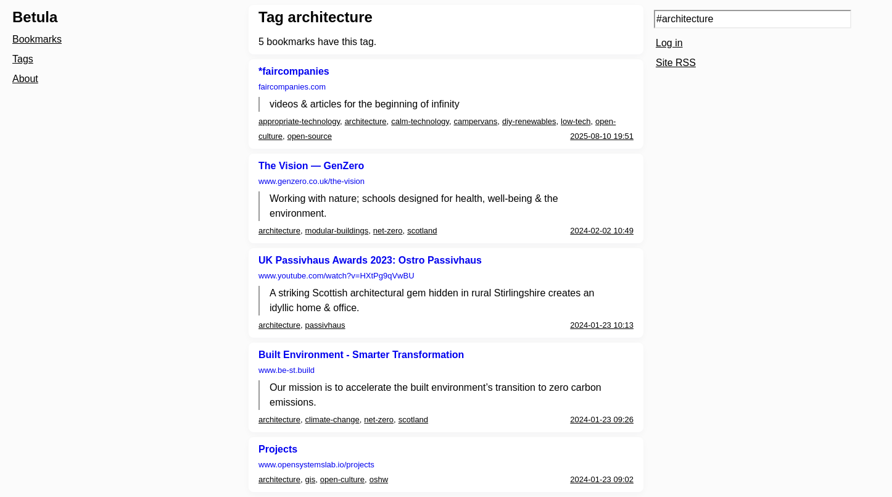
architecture (366, 121)
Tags (22, 59)
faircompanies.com (292, 86)
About (25, 78)
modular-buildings (337, 230)
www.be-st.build (286, 370)
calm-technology (420, 121)
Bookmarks (37, 39)
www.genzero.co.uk (311, 181)
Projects (277, 449)
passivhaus (325, 325)
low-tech (575, 121)
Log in (669, 43)
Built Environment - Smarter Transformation (361, 354)
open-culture (342, 479)
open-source (309, 136)
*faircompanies (293, 71)
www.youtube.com (336, 275)
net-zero (388, 230)
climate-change (332, 419)
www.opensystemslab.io (316, 464)
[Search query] (752, 19)
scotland (422, 230)
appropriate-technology (299, 121)
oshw (379, 479)
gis (310, 479)
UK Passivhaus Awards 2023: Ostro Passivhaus (370, 260)
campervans (476, 121)
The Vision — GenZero (311, 166)
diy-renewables (529, 121)
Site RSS (676, 62)
